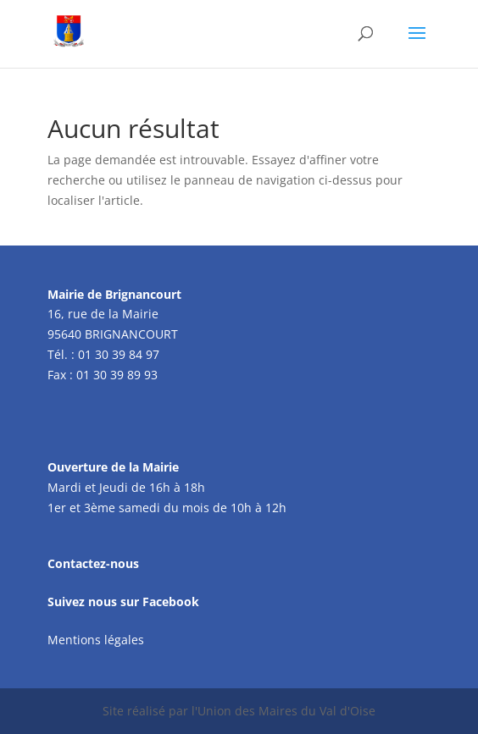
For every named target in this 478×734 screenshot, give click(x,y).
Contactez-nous (93, 563)
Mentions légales (95, 640)
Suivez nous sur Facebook (123, 601)
